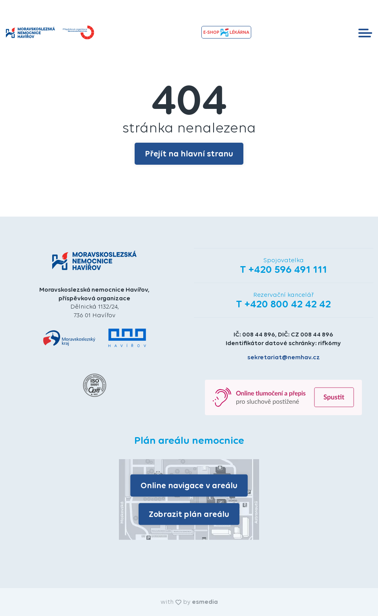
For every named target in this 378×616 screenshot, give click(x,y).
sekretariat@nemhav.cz (283, 357)
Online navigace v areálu (189, 485)
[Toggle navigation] (365, 32)
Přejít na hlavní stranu (189, 153)
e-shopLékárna (226, 32)
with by (189, 601)
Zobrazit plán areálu (189, 514)
